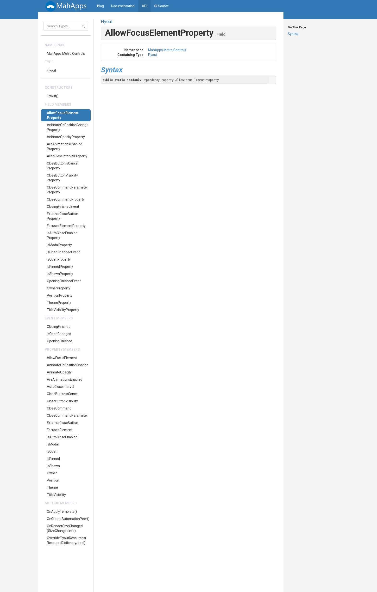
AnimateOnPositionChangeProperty (67, 127)
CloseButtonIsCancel (62, 394)
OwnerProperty (58, 288)
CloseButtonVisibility (62, 401)
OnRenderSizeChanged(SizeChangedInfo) (65, 528)
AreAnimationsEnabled (64, 379)
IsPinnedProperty (60, 267)
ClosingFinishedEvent (63, 206)
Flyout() (52, 96)
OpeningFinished (59, 341)
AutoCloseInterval (60, 387)
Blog (100, 6)
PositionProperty (59, 295)
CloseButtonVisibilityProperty (62, 177)
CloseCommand (59, 408)
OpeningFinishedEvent (64, 281)
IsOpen (52, 451)
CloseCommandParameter (67, 415)
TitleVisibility (56, 495)
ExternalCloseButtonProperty (62, 216)
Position (53, 480)
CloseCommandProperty (66, 199)
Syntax (293, 34)
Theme (52, 487)
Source (161, 6)
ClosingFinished (58, 327)
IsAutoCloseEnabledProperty (62, 235)
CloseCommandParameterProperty (67, 189)
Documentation (123, 6)
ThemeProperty (59, 303)
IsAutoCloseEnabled (62, 437)
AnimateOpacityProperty (66, 137)
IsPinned (53, 459)
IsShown (53, 466)
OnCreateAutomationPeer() (68, 519)
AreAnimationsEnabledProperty (64, 146)
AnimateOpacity (59, 372)
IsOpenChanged (59, 334)
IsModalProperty (59, 245)
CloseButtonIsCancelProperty (62, 165)
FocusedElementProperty (66, 226)
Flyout (51, 70)
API (144, 6)
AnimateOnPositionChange (67, 365)
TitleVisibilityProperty (63, 310)
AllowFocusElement (62, 358)
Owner (52, 473)
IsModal (53, 444)
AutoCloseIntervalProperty (67, 156)
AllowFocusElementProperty (62, 115)
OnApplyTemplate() (62, 511)
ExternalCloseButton (62, 423)
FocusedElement (59, 430)
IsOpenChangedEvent (63, 252)
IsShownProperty (60, 274)
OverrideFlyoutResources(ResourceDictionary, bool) (66, 540)
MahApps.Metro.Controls (66, 53)
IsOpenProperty (59, 259)
